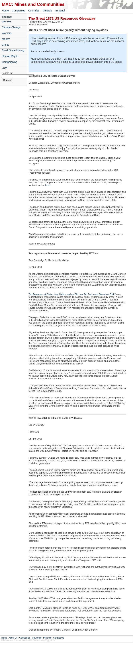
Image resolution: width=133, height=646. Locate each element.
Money (6, 38)
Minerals (47, 10)
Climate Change (11, 27)
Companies (18, 10)
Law (4, 67)
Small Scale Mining (13, 50)
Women (6, 21)
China (5, 44)
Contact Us (58, 638)
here (47, 185)
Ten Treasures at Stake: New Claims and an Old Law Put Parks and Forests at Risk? (72, 294)
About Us (13, 638)
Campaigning (9, 62)
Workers (6, 33)
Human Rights (10, 56)
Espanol (60, 10)
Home (5, 10)
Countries (33, 10)
